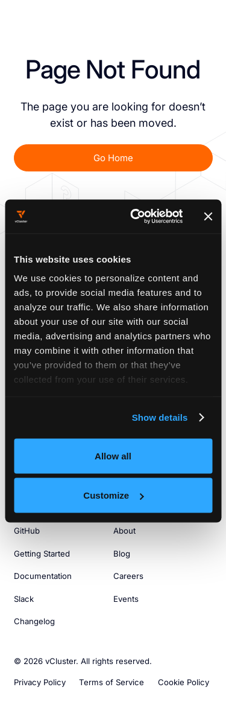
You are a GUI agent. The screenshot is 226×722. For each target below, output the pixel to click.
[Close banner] (208, 216)
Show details (160, 417)
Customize (113, 495)
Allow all (113, 455)
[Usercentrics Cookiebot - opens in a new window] (136, 217)
